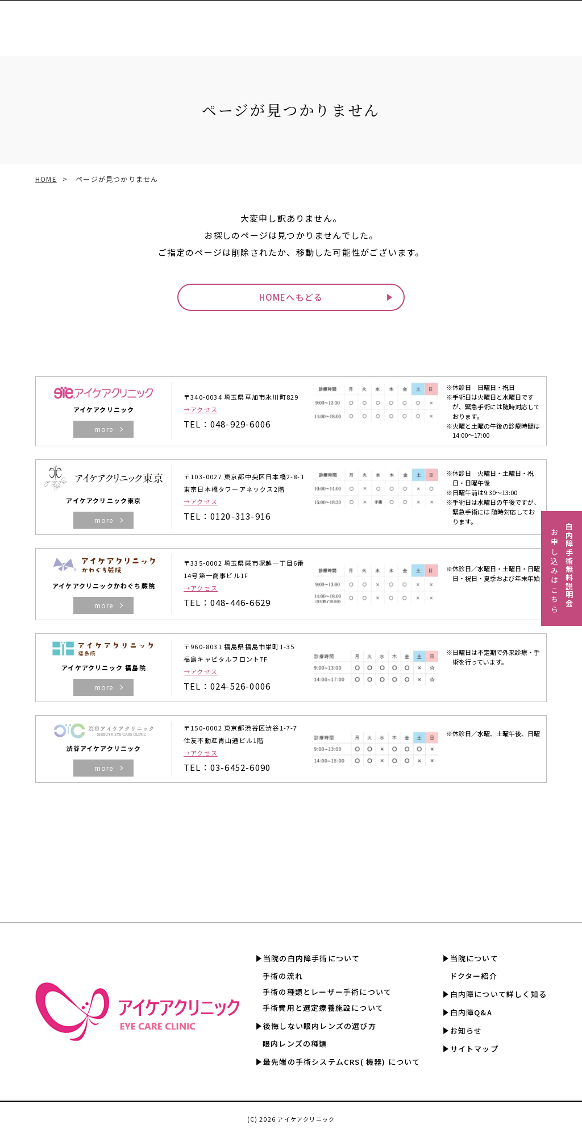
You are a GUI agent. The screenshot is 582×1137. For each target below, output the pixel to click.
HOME (46, 179)
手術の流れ (283, 975)
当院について (474, 958)
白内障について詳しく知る (477, 22)
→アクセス (201, 409)
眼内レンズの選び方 (200, 22)
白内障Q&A (552, 22)
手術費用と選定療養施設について (323, 1007)
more (104, 429)
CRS (251, 22)
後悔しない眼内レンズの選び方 (319, 1025)
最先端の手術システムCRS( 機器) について (342, 1061)
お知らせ (466, 1030)
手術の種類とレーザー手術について (327, 991)
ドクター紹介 (473, 975)
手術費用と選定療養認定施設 (318, 22)
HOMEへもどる (291, 297)
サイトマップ (474, 1048)
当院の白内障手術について (311, 958)
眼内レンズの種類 (295, 1043)
